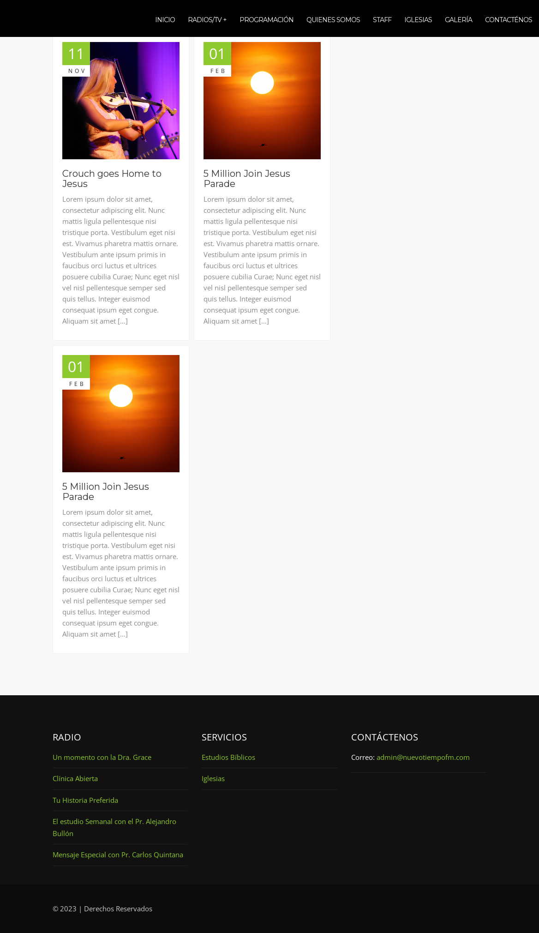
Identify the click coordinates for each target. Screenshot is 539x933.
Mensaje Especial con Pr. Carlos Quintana (118, 854)
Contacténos (508, 20)
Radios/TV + (207, 20)
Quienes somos (333, 20)
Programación (266, 20)
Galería (458, 20)
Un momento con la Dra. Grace (102, 757)
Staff (382, 20)
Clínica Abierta (75, 778)
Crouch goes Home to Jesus (112, 178)
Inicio (165, 20)
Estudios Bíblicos (228, 757)
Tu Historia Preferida (85, 800)
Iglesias (418, 20)
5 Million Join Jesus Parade (247, 178)
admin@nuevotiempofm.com (423, 757)
